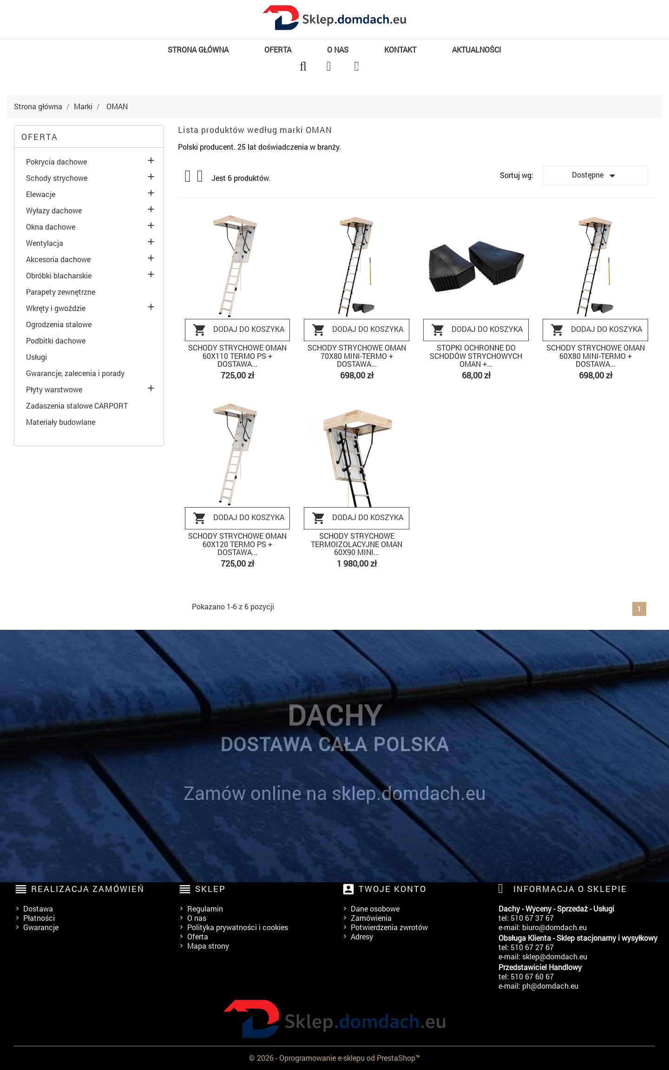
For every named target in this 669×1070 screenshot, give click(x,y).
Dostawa (38, 908)
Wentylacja (44, 243)
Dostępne (595, 176)
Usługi (36, 357)
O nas (337, 49)
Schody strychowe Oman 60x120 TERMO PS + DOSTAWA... (237, 544)
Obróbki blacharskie (59, 275)
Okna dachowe (50, 226)
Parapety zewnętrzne (60, 292)
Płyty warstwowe (54, 389)
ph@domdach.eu (550, 986)
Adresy (362, 936)
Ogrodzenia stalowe (59, 324)
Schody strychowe (56, 178)
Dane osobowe (375, 908)
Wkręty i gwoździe (55, 308)
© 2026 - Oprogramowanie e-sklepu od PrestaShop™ (334, 1058)
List (200, 179)
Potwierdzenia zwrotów (389, 927)
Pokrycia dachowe (56, 161)
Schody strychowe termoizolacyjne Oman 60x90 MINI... (356, 544)
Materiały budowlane (60, 422)
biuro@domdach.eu (554, 927)
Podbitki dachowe (55, 340)
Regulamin (205, 908)
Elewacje (40, 194)
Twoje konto (392, 888)
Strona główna (198, 49)
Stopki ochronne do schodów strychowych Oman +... (476, 356)
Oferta (277, 49)
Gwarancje (41, 927)
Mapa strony (208, 946)
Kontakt (400, 49)
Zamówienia (371, 918)
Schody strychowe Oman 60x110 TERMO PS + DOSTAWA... (237, 356)
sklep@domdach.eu (554, 956)
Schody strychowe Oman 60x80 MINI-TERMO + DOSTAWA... (595, 356)
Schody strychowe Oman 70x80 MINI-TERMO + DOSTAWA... (357, 356)
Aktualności (476, 49)
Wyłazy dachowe (54, 210)
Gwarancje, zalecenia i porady (75, 373)
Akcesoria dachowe (58, 259)
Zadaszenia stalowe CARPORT (77, 405)
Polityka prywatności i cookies (237, 927)
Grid (188, 176)
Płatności (39, 918)
